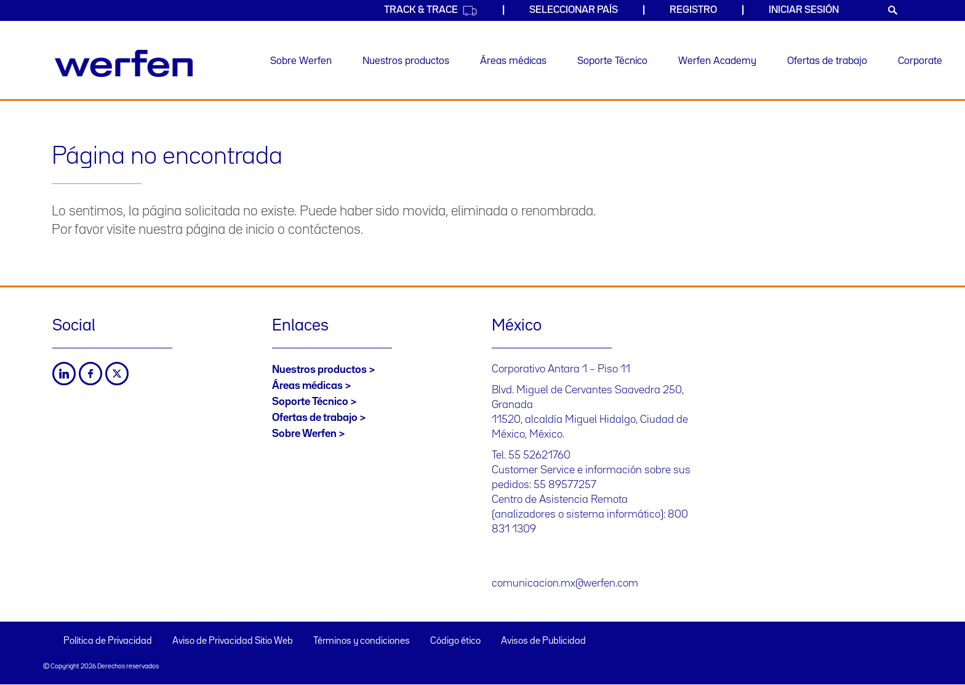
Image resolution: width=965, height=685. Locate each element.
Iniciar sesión (804, 10)
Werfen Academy (717, 61)
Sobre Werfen (301, 61)
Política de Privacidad (107, 641)
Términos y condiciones (361, 641)
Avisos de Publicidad (543, 641)
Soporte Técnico (612, 61)
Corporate (920, 61)
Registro (693, 10)
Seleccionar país (573, 10)
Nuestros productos (405, 61)
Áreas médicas (513, 61)
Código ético (455, 641)
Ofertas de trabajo (827, 61)
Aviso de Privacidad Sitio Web (232, 641)
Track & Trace (431, 10)
